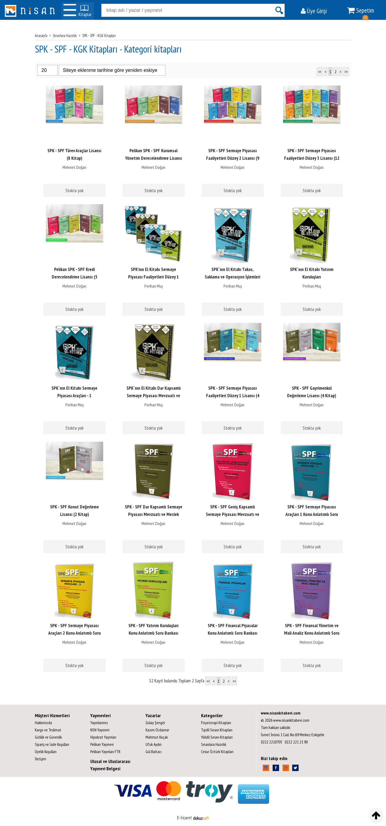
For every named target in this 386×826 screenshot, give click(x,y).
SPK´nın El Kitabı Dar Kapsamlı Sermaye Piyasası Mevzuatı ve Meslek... (154, 395)
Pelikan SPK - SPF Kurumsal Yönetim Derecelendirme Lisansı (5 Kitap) (153, 158)
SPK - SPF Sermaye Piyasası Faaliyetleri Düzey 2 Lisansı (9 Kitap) (232, 158)
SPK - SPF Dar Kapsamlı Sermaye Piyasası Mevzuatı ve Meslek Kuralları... (153, 514)
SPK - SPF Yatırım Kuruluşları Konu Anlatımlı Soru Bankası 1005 (153, 633)
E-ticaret (184, 817)
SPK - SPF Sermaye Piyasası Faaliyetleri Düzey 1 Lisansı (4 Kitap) (232, 395)
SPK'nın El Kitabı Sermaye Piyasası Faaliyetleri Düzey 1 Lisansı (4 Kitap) (153, 276)
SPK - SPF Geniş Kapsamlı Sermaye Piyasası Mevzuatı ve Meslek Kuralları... (232, 514)
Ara (279, 10)
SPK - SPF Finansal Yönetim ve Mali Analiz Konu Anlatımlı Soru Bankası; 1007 (311, 633)
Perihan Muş (153, 286)
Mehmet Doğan (74, 167)
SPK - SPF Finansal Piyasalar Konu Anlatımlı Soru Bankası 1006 (233, 633)
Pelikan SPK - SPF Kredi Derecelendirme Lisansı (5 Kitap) (74, 276)
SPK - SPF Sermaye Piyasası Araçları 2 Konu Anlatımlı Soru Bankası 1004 (74, 633)
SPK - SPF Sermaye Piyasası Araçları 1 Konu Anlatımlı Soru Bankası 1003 (311, 514)
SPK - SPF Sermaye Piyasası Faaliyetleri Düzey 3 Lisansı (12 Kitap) (311, 158)
